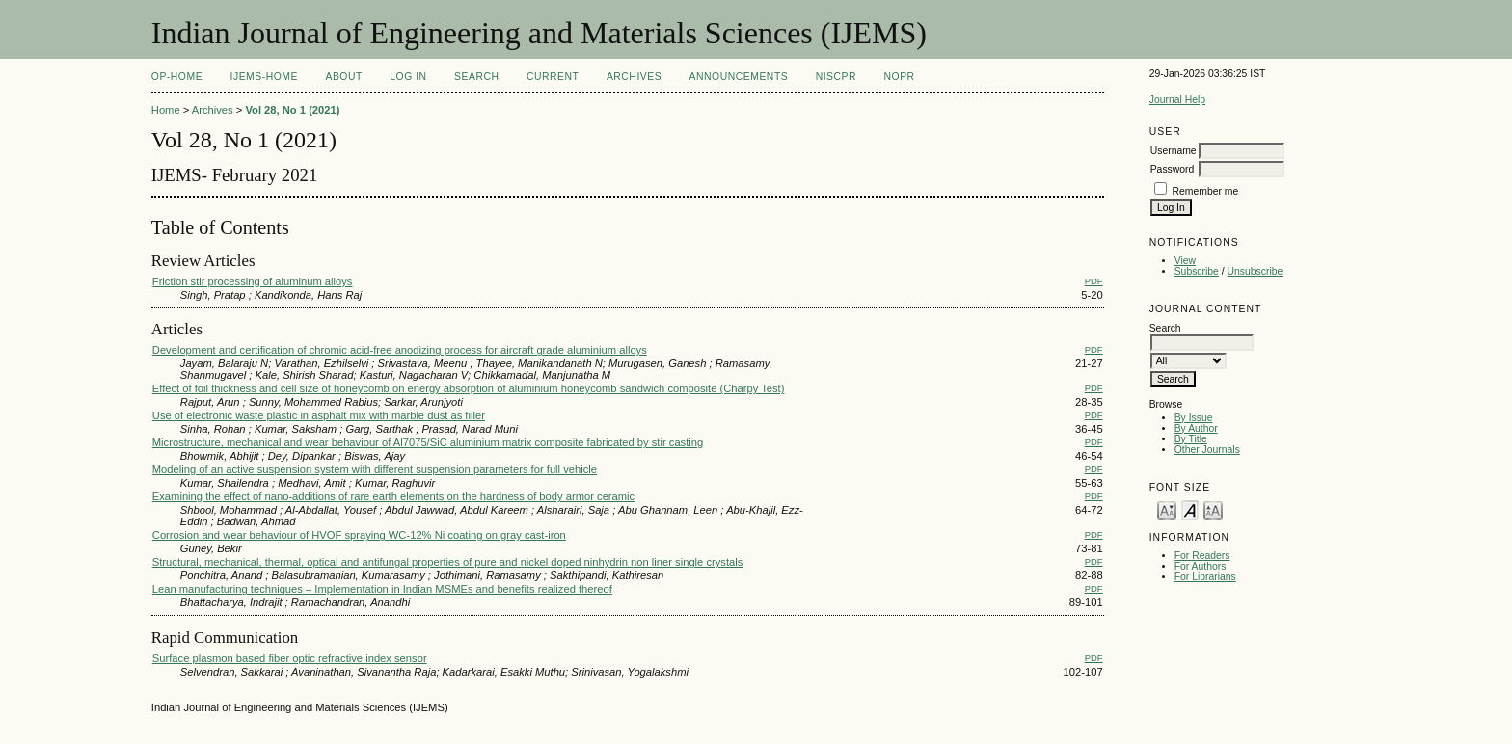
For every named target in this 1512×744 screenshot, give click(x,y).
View (1185, 260)
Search (476, 76)
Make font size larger (1213, 509)
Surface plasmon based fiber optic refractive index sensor (289, 658)
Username (1173, 151)
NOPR (899, 76)
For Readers (1202, 555)
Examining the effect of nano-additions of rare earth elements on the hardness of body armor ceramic (393, 496)
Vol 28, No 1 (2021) (292, 110)
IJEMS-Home (264, 76)
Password (1172, 169)
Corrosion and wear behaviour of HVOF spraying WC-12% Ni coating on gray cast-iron (359, 535)
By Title (1190, 439)
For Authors (1200, 566)
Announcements (739, 76)
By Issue (1193, 417)
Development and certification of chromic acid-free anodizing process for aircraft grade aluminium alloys (399, 350)
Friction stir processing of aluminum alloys (252, 281)
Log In (408, 76)
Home (165, 110)
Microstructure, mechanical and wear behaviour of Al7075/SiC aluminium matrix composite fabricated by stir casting (427, 442)
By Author (1196, 428)
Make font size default (1190, 509)
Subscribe (1196, 271)
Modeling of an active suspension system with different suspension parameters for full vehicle (374, 469)
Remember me (1206, 191)
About (343, 76)
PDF (1094, 281)
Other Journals (1207, 449)
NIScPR (836, 76)
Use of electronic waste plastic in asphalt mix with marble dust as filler (318, 415)
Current (552, 76)
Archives (634, 76)
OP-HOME (176, 76)
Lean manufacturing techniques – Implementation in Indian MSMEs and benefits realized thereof (382, 589)
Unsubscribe (1255, 271)
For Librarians (1205, 576)
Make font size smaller (1166, 509)
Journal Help (1177, 99)
